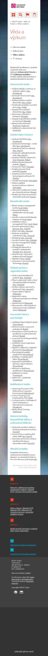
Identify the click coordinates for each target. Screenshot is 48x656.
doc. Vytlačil (25, 228)
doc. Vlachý (17, 150)
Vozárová (25, 125)
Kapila (25, 263)
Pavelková (17, 407)
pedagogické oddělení (18, 489)
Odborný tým (18, 51)
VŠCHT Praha (17, 21)
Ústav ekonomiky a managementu (23, 578)
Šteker (27, 160)
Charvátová (18, 324)
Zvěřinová (17, 411)
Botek (25, 329)
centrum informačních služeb (26, 491)
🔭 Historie (17, 58)
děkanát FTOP (27, 508)
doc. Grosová (26, 238)
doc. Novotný (28, 289)
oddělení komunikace (26, 487)
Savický (16, 432)
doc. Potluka (31, 240)
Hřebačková (28, 393)
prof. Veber (23, 208)
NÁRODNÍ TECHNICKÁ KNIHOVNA (23, 545)
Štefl (30, 398)
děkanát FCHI (27, 510)
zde (35, 459)
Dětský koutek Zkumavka (20, 528)
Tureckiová (17, 375)
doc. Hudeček (25, 277)
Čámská (30, 167)
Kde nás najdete (19, 47)
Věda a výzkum (19, 55)
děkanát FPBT (15, 510)
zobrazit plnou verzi (24, 651)
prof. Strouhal (18, 160)
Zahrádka (33, 180)
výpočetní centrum (17, 512)
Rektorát (13, 487)
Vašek (33, 242)
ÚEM (25, 21)
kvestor (21, 514)
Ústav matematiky (22, 531)
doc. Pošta (26, 102)
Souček (16, 252)
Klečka (16, 178)
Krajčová (16, 125)
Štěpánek (17, 294)
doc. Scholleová (23, 146)
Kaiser (33, 192)
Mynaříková (27, 350)
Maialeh (24, 116)
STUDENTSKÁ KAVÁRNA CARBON (23, 554)
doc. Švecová (27, 231)
